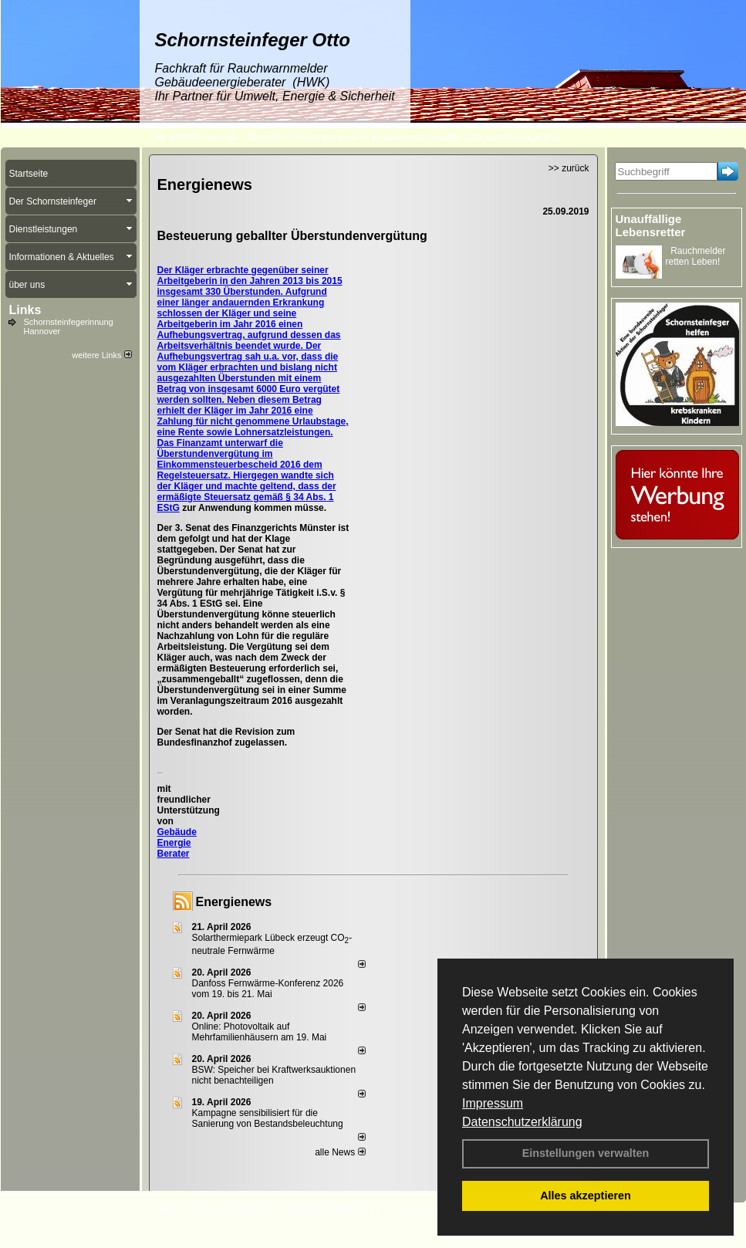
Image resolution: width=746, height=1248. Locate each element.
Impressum (492, 1103)
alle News (340, 1152)
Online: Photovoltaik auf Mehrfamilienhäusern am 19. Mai (259, 1032)
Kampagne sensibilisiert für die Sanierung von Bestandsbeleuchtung (267, 1118)
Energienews (234, 901)
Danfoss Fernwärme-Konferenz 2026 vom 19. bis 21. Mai (268, 988)
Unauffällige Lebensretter (651, 225)
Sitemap (433, 1210)
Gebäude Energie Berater (177, 843)
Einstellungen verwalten (586, 1153)
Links (25, 309)
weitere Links (101, 355)
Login (161, 1210)
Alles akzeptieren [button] (585, 1195)
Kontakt (199, 1210)
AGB (394, 1210)
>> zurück (569, 168)
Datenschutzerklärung (522, 1121)
